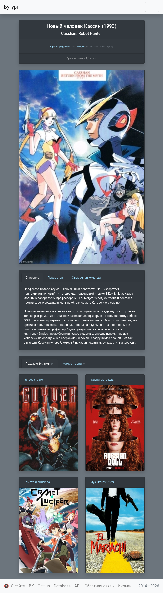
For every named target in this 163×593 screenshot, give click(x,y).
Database (62, 586)
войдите (80, 46)
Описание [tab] (32, 277)
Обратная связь (99, 586)
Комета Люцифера (37, 482)
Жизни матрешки (103, 379)
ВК (31, 586)
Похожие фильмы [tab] (40, 363)
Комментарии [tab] (73, 363)
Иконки (125, 586)
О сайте (18, 586)
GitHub (44, 586)
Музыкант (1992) (102, 482)
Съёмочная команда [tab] (86, 277)
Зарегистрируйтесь (60, 46)
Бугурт (11, 7)
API (77, 586)
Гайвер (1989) (33, 379)
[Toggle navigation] (152, 7)
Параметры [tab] (56, 277)
